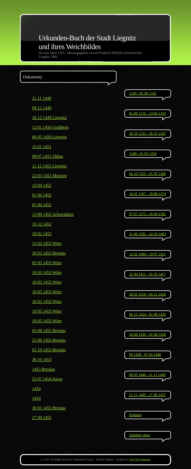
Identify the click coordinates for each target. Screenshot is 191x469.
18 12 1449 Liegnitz (49, 117)
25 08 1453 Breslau (49, 340)
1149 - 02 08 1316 (142, 93)
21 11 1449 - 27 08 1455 (147, 395)
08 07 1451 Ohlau (47, 156)
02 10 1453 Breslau (49, 349)
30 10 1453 (41, 359)
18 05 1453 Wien (47, 311)
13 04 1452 (41, 185)
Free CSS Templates (140, 459)
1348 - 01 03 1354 (142, 153)
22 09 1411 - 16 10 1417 (147, 274)
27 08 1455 (41, 417)
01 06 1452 (41, 195)
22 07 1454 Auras (47, 379)
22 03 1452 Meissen (49, 175)
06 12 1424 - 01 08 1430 (147, 314)
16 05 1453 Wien (47, 282)
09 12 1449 (41, 108)
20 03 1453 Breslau (49, 253)
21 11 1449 (41, 98)
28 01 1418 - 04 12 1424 (147, 294)
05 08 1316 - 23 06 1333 (147, 113)
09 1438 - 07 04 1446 (145, 354)
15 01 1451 (41, 146)
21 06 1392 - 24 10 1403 (147, 234)
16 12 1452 (41, 224)
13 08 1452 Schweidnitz (53, 214)
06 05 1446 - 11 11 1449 (147, 375)
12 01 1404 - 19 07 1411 (147, 254)
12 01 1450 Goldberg (50, 127)
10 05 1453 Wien (47, 272)
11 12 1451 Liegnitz (49, 166)
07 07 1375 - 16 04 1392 (147, 214)
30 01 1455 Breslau (49, 408)
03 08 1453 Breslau (49, 330)
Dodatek (135, 415)
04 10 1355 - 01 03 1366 (147, 174)
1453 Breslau (43, 369)
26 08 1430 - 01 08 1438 (147, 334)
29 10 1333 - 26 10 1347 (147, 133)
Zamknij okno (139, 435)
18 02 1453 (41, 233)
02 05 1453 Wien (47, 262)
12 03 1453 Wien (47, 243)
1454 (36, 388)
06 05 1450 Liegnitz (49, 137)
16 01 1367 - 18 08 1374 (147, 194)
